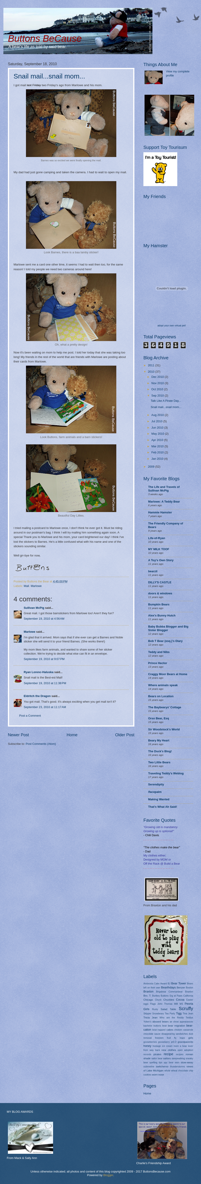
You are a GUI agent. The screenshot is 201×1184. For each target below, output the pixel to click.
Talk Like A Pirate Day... (166, 400)
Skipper (147, 1013)
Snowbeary (158, 1013)
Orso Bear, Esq (158, 718)
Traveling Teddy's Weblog (166, 773)
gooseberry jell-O (167, 1042)
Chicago (148, 999)
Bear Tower (178, 983)
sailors (167, 1058)
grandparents (185, 1042)
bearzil (152, 571)
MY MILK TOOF (158, 549)
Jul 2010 (157, 421)
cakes (169, 1029)
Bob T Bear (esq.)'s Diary (165, 641)
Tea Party (170, 1013)
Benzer (181, 987)
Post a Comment (30, 715)
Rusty (155, 1009)
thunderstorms (177, 1066)
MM (176, 1004)
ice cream (167, 1046)
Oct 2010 (157, 389)
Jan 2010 (157, 458)
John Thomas (165, 1004)
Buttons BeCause (45, 38)
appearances (186, 1021)
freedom (159, 1038)
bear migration (176, 1025)
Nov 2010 (158, 383)
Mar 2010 (157, 446)
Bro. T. (147, 995)
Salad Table (168, 1009)
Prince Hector (157, 663)
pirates (157, 1054)
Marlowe (36, 586)
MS (181, 1004)
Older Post (124, 735)
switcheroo (162, 1066)
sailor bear (156, 1058)
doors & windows (160, 593)
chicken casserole (183, 1030)
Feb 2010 (157, 452)
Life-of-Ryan (156, 538)
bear (164, 1026)
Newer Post (18, 735)
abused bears (160, 1021)
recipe (168, 1054)
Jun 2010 (157, 427)
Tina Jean (188, 1013)
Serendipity (156, 784)
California (188, 996)
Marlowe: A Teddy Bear (164, 501)
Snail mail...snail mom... (49, 76)
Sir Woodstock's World (164, 729)
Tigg (179, 1013)
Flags (153, 1004)
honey (147, 1046)
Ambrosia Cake (151, 983)
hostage (157, 1046)
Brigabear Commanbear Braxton (174, 991)
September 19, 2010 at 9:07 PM (44, 659)
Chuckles (168, 999)
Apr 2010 (157, 440)
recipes (179, 1054)
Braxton (148, 991)
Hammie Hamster (160, 512)
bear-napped (158, 1030)
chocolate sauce (152, 1034)
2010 (151, 371)
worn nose (158, 1074)
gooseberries (150, 1042)
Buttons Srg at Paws (171, 996)
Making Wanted (158, 799)
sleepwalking (178, 1058)
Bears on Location (160, 696)
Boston (189, 987)
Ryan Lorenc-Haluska (39, 672)
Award (163, 983)
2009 (151, 466)
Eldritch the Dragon (37, 696)
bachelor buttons (152, 1026)
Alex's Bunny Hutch (161, 615)
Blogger (108, 1175)
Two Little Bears (159, 762)
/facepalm (154, 792)
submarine (148, 1066)
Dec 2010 (158, 377)
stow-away (187, 1062)
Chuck (158, 1000)
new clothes (168, 1050)
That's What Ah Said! (162, 806)
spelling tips (156, 1062)
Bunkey (156, 996)
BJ (169, 983)
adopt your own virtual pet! (171, 325)
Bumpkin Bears (158, 604)
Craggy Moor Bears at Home (167, 674)
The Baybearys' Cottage (164, 707)
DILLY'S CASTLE (159, 582)
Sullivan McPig (34, 607)
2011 (151, 365)
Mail (26, 586)
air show (174, 1021)
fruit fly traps (176, 1038)
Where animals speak (163, 685)
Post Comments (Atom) (41, 743)
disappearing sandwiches (174, 1034)
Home (72, 735)
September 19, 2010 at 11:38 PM (45, 683)
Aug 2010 (158, 415)
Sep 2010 (158, 395)
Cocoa (180, 999)
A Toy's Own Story (161, 560)
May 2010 (158, 433)
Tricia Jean (150, 1017)
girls (190, 1037)
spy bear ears (171, 1062)
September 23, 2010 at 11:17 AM (45, 707)
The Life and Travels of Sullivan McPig (164, 488)
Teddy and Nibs (159, 652)
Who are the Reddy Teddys (176, 1017)
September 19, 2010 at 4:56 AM (44, 618)
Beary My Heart (158, 740)
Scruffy (186, 1008)
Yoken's (147, 1021)
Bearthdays (168, 987)
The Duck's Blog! (160, 751)
